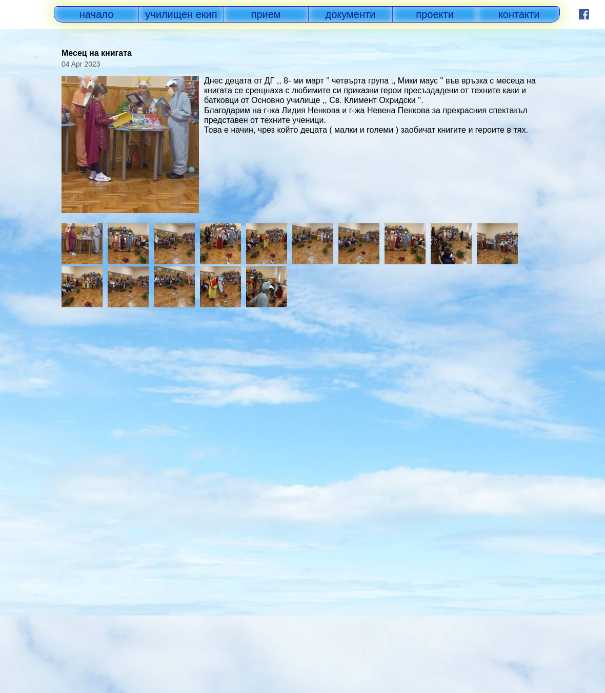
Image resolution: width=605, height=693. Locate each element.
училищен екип (181, 14)
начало (96, 14)
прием (266, 14)
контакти (519, 14)
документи (351, 14)
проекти (435, 14)
